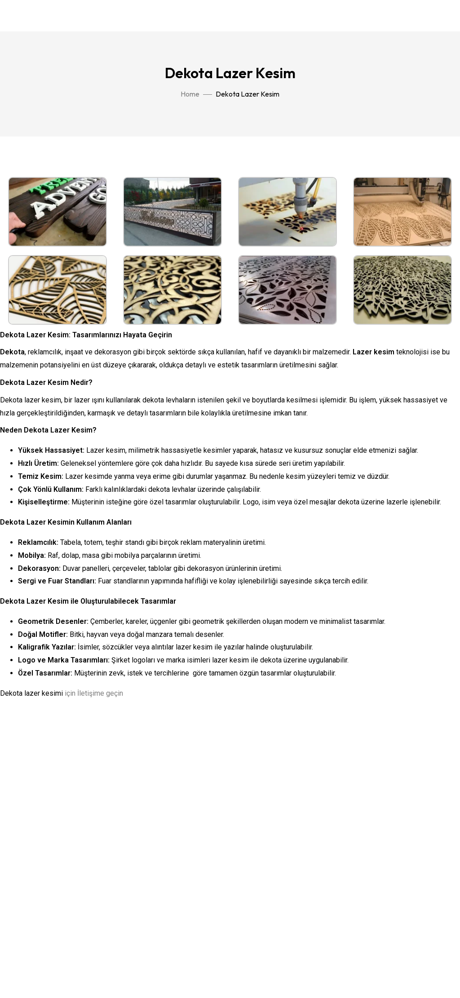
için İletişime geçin (94, 693)
